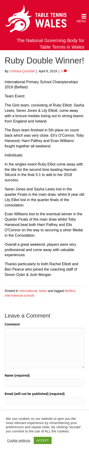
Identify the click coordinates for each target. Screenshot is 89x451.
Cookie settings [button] (18, 440)
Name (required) (17, 375)
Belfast (70, 291)
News (43, 291)
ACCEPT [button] (42, 440)
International (28, 291)
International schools (19, 295)
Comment (12, 324)
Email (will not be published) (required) (35, 394)
